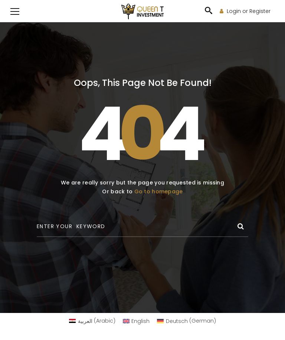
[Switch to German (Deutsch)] (186, 321)
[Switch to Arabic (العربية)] (92, 321)
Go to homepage (158, 191)
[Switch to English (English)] (136, 321)
